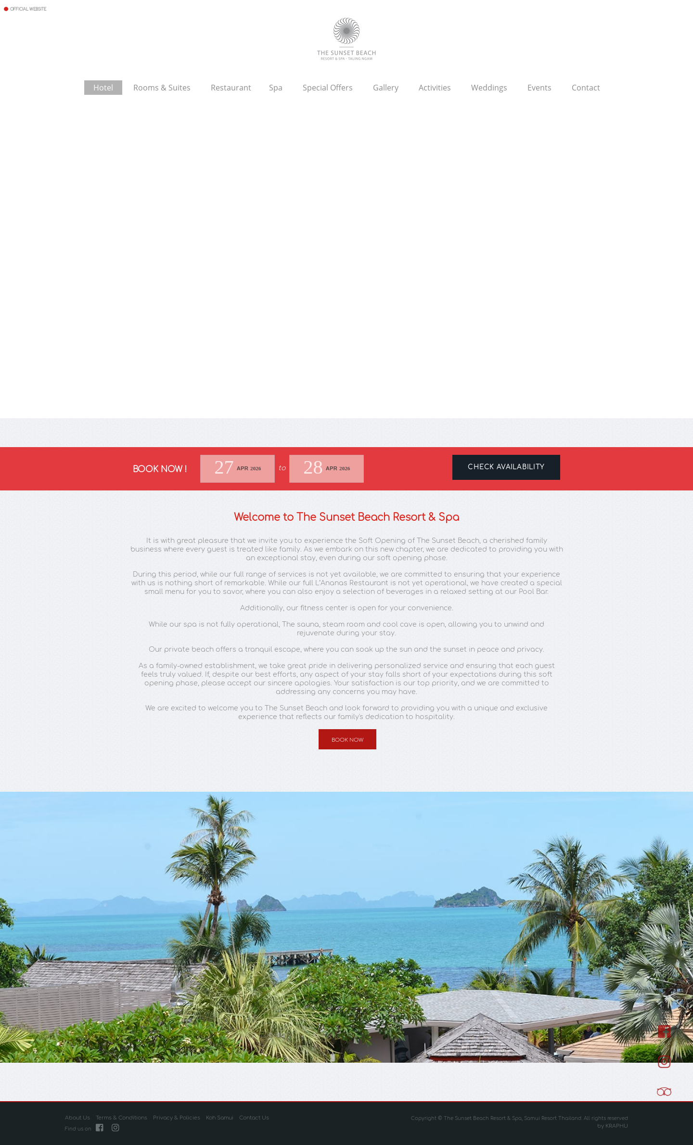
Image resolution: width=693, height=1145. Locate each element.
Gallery (385, 87)
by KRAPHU (612, 1126)
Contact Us (254, 1118)
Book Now (347, 740)
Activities (435, 87)
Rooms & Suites (162, 87)
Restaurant (231, 87)
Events (539, 87)
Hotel (103, 87)
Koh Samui (219, 1118)
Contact (586, 87)
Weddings (489, 87)
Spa (275, 87)
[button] (8, 927)
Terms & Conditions (121, 1118)
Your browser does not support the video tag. (346, 274)
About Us (77, 1118)
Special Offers (328, 87)
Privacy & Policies (176, 1118)
